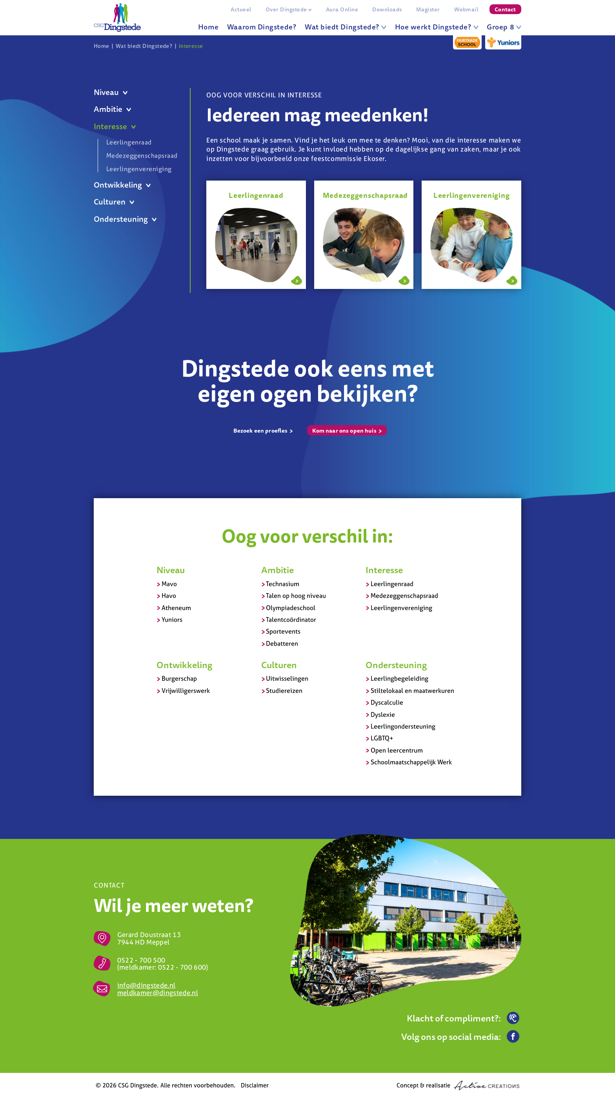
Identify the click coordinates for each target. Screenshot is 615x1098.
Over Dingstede (289, 9)
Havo (169, 595)
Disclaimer (255, 1085)
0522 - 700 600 (182, 967)
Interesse (191, 45)
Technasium (282, 583)
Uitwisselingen (287, 678)
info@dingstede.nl (146, 985)
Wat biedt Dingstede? (345, 26)
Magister (428, 9)
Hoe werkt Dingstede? (437, 26)
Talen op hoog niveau (296, 595)
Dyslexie (383, 714)
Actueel (241, 9)
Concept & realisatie (458, 1085)
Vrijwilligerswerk (186, 690)
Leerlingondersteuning (403, 726)
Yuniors (172, 619)
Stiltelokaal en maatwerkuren (412, 690)
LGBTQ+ (382, 738)
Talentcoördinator (291, 619)
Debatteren (282, 643)
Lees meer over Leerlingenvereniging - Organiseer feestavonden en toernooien (511, 279)
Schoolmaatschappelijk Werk (411, 762)
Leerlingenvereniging (139, 168)
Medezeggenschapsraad (140, 155)
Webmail (466, 9)
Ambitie (112, 109)
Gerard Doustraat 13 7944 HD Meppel (149, 938)
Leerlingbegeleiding (399, 678)
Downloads (387, 9)
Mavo (169, 583)
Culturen (114, 202)
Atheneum (176, 607)
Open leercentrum (397, 750)
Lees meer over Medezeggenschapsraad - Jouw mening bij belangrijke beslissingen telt (403, 279)
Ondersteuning (125, 219)
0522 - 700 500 (141, 960)
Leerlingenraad (129, 142)
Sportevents (283, 631)
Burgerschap (179, 678)
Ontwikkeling (122, 185)
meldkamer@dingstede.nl (157, 992)
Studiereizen (284, 690)
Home (208, 26)
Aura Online (342, 9)
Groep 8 (504, 26)
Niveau (110, 92)
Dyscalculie (387, 702)
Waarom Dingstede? (261, 26)
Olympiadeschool (290, 607)
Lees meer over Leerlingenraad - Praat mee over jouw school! (296, 279)
